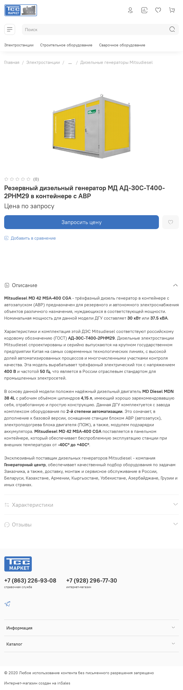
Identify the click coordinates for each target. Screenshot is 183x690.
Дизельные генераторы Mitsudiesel (116, 62)
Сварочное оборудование (122, 44)
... (70, 62)
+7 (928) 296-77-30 (91, 580)
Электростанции (18, 44)
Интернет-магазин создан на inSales (37, 683)
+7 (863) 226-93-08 (30, 580)
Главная (11, 62)
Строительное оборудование (66, 44)
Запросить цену (81, 222)
